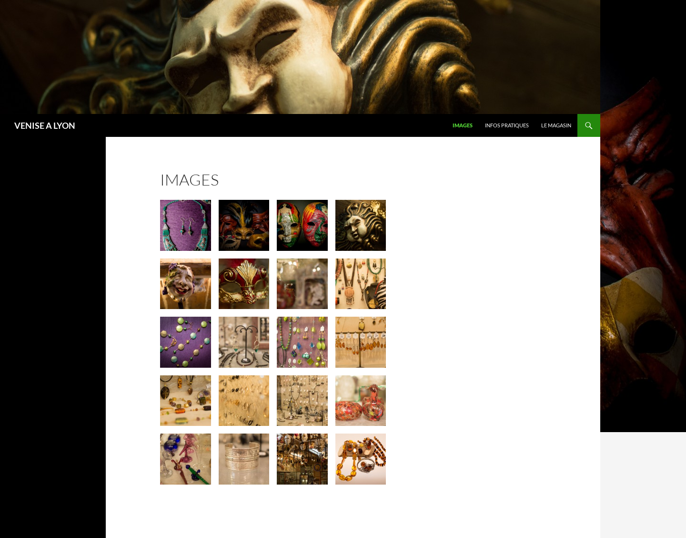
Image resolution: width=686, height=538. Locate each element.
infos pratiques (507, 125)
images (463, 125)
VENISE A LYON (44, 125)
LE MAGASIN (556, 125)
